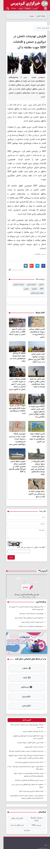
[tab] (25, 706)
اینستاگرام (25, 673)
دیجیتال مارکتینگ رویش (35, 799)
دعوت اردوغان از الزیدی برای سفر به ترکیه (31, 772)
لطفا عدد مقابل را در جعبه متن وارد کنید (31, 529)
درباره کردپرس (42, 827)
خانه (45, 824)
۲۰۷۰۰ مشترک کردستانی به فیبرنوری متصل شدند (29, 746)
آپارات (25, 663)
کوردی (17, 8)
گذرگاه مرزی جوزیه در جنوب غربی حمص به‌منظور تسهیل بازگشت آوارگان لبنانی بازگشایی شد (36, 395)
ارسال (8, 539)
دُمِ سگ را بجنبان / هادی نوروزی (34, 730)
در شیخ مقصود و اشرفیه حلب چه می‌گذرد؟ (31, 610)
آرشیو (42, 833)
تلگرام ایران (24, 682)
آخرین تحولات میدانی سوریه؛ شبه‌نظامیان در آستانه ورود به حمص (36, 315)
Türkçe (9, 8)
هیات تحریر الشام (15, 274)
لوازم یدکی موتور (14, 799)
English (24, 8)
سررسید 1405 (35, 804)
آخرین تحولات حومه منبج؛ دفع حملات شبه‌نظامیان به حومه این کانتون (36, 422)
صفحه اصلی (41, 16)
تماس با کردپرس (41, 830)
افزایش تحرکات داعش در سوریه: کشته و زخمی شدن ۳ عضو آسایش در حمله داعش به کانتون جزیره (15, 367)
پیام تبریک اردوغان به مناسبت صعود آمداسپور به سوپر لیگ (26, 734)
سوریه (32, 16)
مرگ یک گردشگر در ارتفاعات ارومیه (33, 715)
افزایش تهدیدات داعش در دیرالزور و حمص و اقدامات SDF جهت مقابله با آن (26, 42)
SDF (41, 274)
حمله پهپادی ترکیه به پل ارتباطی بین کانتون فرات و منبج (35, 476)
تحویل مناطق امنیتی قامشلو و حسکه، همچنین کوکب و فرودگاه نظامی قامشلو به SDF (15, 450)
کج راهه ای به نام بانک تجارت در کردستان (31, 598)
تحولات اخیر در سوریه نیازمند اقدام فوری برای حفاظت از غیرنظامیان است (15, 393)
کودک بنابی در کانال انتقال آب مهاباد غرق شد (30, 726)
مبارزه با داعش (19, 270)
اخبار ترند (25, 809)
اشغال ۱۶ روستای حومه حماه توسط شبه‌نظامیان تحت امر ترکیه (15, 337)
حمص (26, 274)
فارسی (32, 8)
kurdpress (25, 3)
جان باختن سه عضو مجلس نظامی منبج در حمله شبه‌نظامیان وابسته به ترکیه (36, 365)
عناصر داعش (31, 270)
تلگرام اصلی (24, 691)
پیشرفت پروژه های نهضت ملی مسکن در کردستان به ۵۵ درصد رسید (23, 711)
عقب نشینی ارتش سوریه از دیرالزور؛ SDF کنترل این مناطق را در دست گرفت (35, 339)
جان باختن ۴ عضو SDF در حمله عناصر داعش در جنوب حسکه (15, 315)
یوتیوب (25, 654)
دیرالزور (34, 274)
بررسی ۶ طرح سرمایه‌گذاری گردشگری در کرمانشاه (29, 764)
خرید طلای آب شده (14, 804)
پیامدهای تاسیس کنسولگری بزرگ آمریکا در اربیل (29, 602)
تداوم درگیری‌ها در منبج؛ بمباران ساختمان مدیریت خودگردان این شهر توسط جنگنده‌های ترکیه (36, 450)
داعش (41, 270)
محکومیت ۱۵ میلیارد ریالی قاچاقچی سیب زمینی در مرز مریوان (25, 768)
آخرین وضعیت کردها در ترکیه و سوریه (32, 606)
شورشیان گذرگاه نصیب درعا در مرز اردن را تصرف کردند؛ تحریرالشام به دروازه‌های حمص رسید (15, 422)
